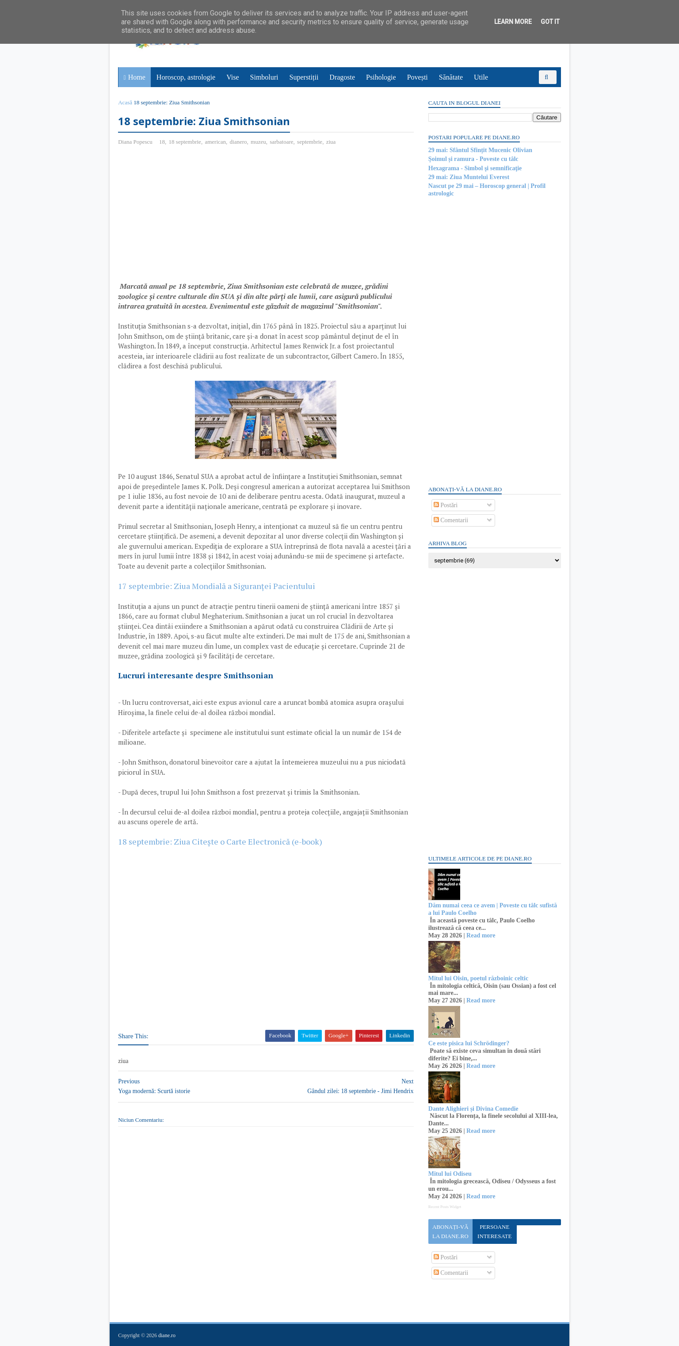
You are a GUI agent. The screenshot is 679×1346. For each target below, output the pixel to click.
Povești (417, 77)
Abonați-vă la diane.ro (450, 1231)
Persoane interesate (494, 1231)
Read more (480, 935)
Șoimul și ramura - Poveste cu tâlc (473, 159)
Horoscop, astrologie (185, 77)
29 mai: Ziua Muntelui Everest (468, 177)
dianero (238, 141)
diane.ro (167, 1335)
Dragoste (342, 77)
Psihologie (381, 77)
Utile (481, 77)
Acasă (125, 102)
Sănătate (451, 77)
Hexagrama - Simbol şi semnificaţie (475, 168)
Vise (233, 77)
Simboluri (264, 77)
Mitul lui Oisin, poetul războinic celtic (478, 978)
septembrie (310, 141)
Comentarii (450, 520)
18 (162, 141)
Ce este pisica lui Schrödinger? (468, 1043)
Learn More (513, 21)
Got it (550, 21)
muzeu (259, 141)
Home (136, 77)
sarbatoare (282, 141)
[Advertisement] (192, 217)
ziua (331, 141)
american (215, 141)
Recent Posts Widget (444, 1207)
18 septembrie (185, 141)
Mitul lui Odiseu (449, 1173)
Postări (445, 505)
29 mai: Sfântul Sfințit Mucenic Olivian (480, 150)
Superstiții (304, 77)
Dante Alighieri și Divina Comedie (473, 1108)
